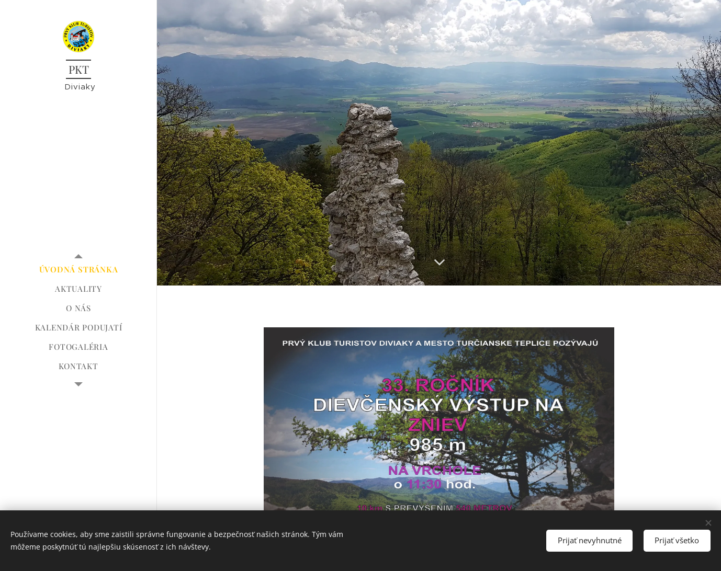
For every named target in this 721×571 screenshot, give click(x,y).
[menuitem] (78, 270)
